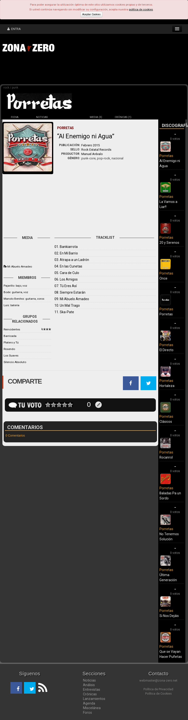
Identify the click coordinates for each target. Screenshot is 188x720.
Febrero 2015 (90, 145)
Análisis (89, 685)
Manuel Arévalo (92, 154)
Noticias (89, 680)
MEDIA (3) (96, 117)
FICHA (14, 117)
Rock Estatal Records (96, 149)
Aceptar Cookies (91, 14)
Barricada (10, 336)
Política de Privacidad (158, 689)
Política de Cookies (158, 693)
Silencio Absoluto (15, 362)
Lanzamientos (94, 699)
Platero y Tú (11, 342)
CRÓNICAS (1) (123, 117)
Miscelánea (92, 708)
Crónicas (90, 694)
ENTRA (14, 29)
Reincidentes (12, 329)
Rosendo (9, 349)
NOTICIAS (42, 117)
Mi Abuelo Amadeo (19, 266)
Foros (87, 712)
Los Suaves (11, 355)
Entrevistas (91, 689)
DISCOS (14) (69, 117)
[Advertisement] (75, 70)
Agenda (89, 703)
